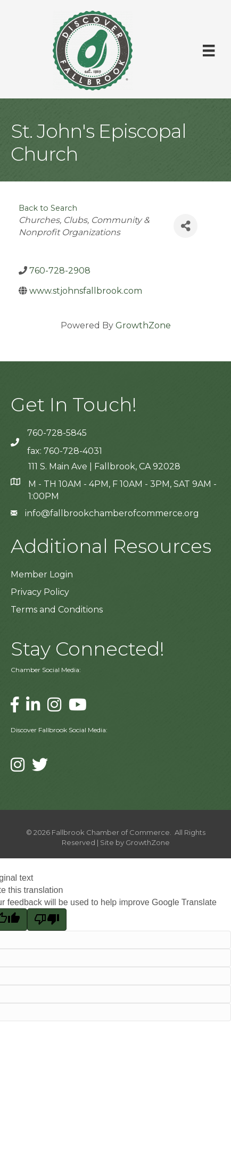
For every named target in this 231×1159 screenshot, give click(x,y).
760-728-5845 (57, 433)
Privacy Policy (40, 592)
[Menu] (208, 50)
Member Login (42, 574)
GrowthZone (143, 325)
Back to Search (48, 208)
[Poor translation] (47, 919)
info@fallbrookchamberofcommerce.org (112, 513)
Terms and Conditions (57, 610)
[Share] (185, 226)
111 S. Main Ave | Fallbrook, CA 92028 (104, 466)
